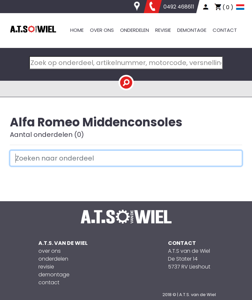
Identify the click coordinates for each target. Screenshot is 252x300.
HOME (77, 30)
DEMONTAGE (191, 30)
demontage (54, 274)
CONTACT (225, 30)
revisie (46, 266)
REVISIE (163, 30)
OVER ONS (102, 30)
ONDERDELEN (134, 30)
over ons (49, 251)
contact (48, 282)
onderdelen (53, 259)
